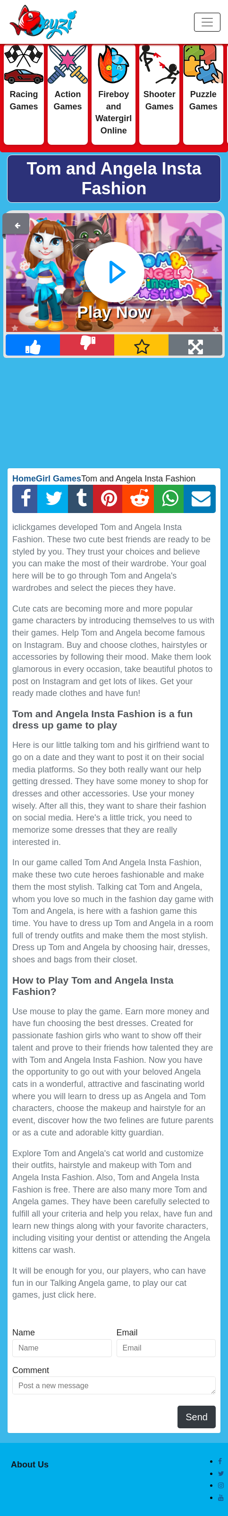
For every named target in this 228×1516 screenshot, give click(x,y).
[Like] (33, 345)
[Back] (17, 223)
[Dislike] (87, 345)
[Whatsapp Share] (169, 499)
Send (197, 1417)
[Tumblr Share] (80, 499)
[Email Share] (200, 499)
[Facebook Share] (25, 499)
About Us (30, 1464)
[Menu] (207, 22)
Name (23, 1332)
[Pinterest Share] (108, 499)
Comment (30, 1370)
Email (127, 1332)
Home (24, 478)
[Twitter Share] (52, 499)
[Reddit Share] (138, 499)
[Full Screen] (195, 345)
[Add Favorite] (141, 345)
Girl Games (58, 478)
